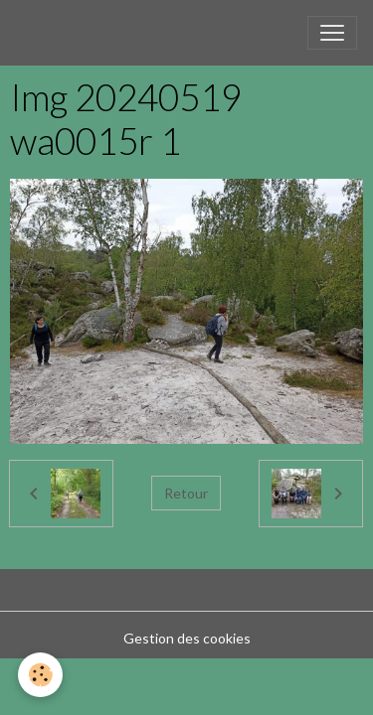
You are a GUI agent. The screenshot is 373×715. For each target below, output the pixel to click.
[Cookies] (40, 674)
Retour (186, 493)
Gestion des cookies (187, 638)
